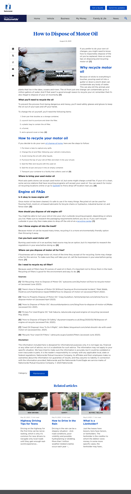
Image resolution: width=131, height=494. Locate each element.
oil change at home (54, 143)
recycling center (84, 221)
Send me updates (117, 8)
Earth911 (56, 186)
